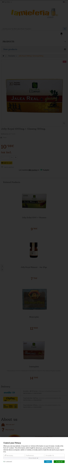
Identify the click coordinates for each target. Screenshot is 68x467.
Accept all (59, 462)
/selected (7, 462)
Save (48, 462)
